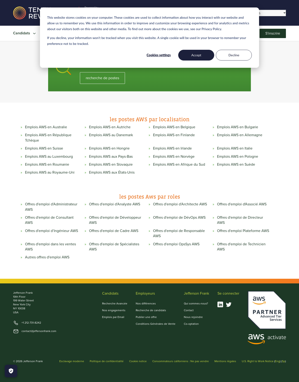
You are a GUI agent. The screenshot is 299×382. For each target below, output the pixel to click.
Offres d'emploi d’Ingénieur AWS (51, 230)
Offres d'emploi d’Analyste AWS (114, 204)
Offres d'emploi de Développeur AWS (115, 220)
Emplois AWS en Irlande (172, 148)
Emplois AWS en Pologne (237, 156)
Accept (196, 55)
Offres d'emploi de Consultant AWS (49, 220)
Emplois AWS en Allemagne (239, 135)
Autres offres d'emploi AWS (47, 257)
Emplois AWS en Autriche (110, 127)
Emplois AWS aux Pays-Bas (111, 156)
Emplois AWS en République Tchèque (48, 137)
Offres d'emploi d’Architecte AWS (180, 204)
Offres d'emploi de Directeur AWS (240, 220)
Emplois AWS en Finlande (174, 135)
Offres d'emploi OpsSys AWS (176, 244)
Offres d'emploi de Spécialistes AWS (114, 247)
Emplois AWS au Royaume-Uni (50, 172)
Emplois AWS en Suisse (44, 148)
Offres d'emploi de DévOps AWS (179, 217)
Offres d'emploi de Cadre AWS (113, 230)
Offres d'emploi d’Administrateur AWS (51, 207)
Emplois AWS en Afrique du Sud (179, 164)
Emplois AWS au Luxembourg (49, 156)
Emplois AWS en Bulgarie (237, 127)
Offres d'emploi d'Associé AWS (242, 204)
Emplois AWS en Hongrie (109, 148)
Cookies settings (159, 55)
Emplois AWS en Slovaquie (111, 164)
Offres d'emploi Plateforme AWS (243, 230)
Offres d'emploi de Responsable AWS (179, 233)
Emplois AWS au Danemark (111, 135)
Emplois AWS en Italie (235, 148)
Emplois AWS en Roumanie (47, 164)
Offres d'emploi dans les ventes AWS (50, 247)
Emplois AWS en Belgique (174, 127)
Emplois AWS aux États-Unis (112, 172)
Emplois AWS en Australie (46, 127)
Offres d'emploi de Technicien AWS (241, 247)
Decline (233, 55)
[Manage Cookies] (11, 371)
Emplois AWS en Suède (236, 164)
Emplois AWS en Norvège (174, 156)
